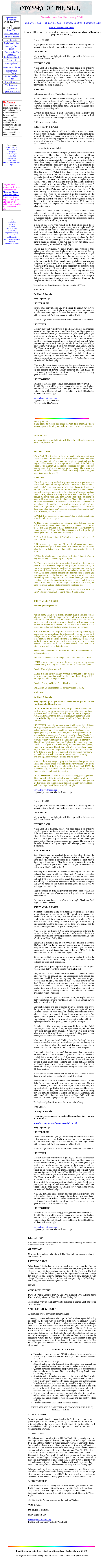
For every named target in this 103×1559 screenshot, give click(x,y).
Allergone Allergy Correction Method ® (11, 194)
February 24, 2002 (32, 23)
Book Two (11, 30)
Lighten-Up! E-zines (11, 92)
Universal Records (12, 37)
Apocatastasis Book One (11, 18)
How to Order (12, 40)
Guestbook (11, 60)
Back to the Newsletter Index (61, 27)
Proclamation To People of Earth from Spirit (11, 54)
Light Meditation (11, 43)
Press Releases (11, 82)
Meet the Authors (11, 33)
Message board (11, 63)
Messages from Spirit (11, 47)
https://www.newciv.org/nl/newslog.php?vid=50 (55, 1123)
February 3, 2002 (92, 23)
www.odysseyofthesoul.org (45, 398)
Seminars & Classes (11, 67)
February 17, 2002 (52, 23)
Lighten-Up (12, 88)
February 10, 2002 (73, 23)
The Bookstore (11, 85)
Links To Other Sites (11, 77)
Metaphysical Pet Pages (11, 71)
